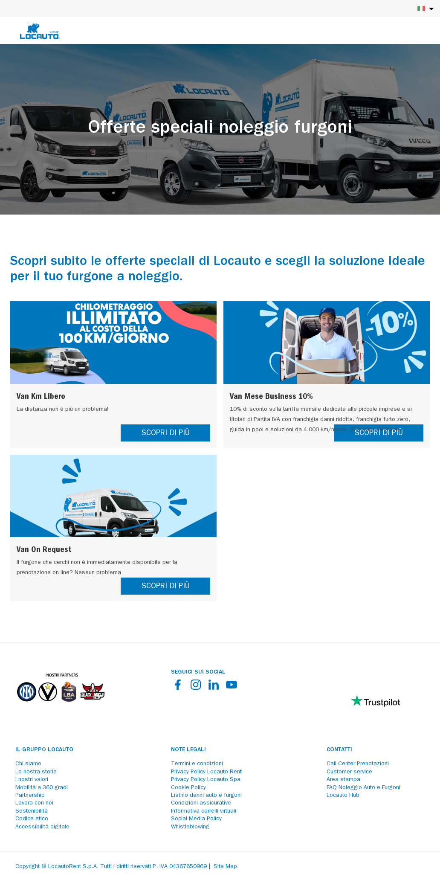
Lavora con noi (34, 803)
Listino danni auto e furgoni (206, 796)
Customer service (349, 772)
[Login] (403, 30)
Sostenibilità (31, 811)
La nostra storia (36, 772)
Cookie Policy (188, 788)
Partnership (30, 796)
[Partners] (60, 708)
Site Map (225, 867)
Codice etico (31, 819)
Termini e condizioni (197, 764)
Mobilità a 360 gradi (41, 788)
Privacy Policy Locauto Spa (205, 780)
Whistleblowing (190, 827)
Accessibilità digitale (42, 827)
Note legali (188, 750)
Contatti (339, 750)
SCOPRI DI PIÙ (166, 434)
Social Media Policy (196, 819)
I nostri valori (31, 780)
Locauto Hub (343, 796)
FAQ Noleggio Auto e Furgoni (363, 788)
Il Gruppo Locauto (44, 750)
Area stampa (343, 780)
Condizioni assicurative (201, 803)
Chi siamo (28, 764)
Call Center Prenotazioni (358, 764)
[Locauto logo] (40, 31)
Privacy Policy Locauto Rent (206, 772)
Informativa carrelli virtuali (203, 811)
